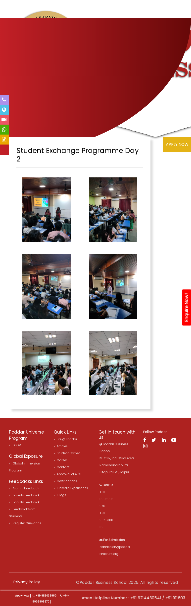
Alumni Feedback (24, 488)
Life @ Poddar (65, 439)
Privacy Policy (26, 582)
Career (60, 460)
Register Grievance (25, 523)
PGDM (15, 445)
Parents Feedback (24, 495)
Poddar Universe (26, 432)
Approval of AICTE (68, 474)
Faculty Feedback (24, 502)
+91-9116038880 (46, 596)
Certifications (65, 481)
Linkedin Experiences (71, 488)
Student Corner (67, 453)
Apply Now (22, 596)
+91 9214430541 (154, 598)
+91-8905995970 (106, 499)
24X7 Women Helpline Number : (106, 598)
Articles (61, 446)
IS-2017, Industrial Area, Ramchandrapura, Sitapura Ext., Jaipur (116, 458)
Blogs (60, 495)
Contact (61, 467)
